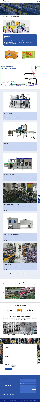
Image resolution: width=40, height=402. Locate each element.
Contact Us (28, 273)
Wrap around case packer (28, 334)
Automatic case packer (11, 334)
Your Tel (21, 381)
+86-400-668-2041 (8, 394)
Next (36, 54)
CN (37, 1)
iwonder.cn (34, 400)
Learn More (5, 119)
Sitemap (31, 400)
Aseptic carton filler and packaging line (14, 16)
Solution (7, 16)
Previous (3, 54)
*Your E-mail (22, 383)
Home (4, 16)
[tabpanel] (12, 293)
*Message (21, 385)
